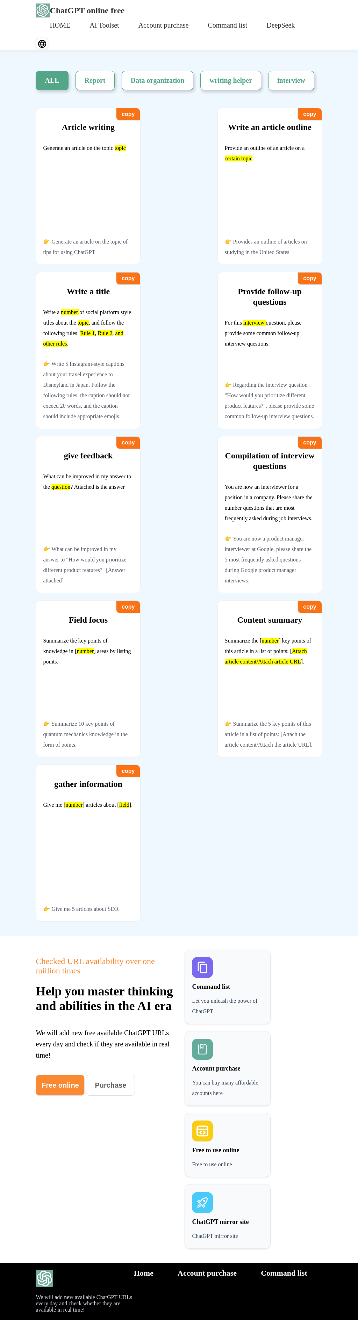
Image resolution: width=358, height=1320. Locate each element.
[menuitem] (60, 24)
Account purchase (163, 25)
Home (143, 1273)
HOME (60, 25)
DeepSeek (280, 25)
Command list (227, 25)
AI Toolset (104, 25)
